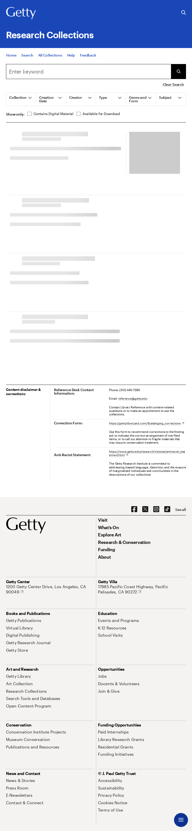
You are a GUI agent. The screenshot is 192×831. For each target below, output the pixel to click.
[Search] (27, 55)
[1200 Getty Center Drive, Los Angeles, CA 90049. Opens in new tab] (50, 589)
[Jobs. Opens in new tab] (102, 676)
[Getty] (21, 13)
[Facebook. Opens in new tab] (134, 509)
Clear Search (173, 84)
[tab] (21, 99)
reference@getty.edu (133, 398)
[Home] (11, 55)
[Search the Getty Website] (183, 13)
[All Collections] (50, 55)
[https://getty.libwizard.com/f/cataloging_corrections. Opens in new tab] (146, 423)
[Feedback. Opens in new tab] (88, 55)
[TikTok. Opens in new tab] (167, 509)
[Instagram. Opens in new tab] (156, 509)
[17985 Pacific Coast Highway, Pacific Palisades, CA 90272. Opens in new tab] (142, 589)
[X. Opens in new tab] (145, 509)
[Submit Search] (178, 71)
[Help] (71, 55)
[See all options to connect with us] (180, 509)
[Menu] (181, 820)
